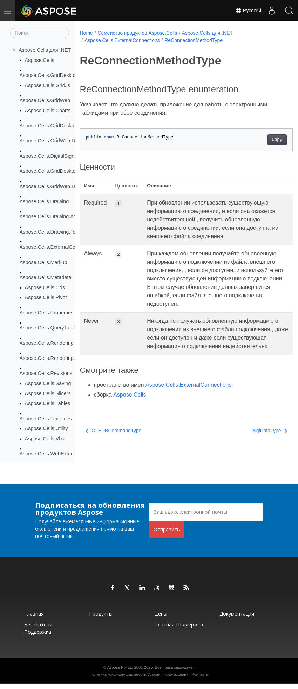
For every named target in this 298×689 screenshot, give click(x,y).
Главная (34, 618)
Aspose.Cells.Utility (46, 429)
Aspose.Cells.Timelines (46, 418)
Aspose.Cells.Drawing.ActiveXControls (63, 217)
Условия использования (169, 679)
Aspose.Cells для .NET (45, 50)
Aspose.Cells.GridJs (47, 85)
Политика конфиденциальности (117, 679)
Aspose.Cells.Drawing (44, 202)
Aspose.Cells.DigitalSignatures (54, 156)
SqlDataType (255, 447)
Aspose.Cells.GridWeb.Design (53, 186)
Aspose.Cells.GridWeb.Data (51, 141)
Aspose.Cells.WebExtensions (53, 454)
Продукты (101, 618)
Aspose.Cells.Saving (48, 383)
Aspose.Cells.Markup (43, 262)
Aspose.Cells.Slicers (48, 393)
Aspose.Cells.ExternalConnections (58, 247)
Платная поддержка (178, 629)
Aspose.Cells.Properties (47, 313)
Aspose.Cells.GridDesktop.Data (55, 126)
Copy (262, 139)
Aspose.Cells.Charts (47, 110)
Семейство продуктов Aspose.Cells (137, 33)
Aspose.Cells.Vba (45, 439)
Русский (248, 10)
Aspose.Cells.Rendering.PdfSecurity (60, 358)
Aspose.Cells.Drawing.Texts (51, 232)
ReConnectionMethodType (193, 40)
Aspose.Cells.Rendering (47, 343)
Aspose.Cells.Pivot (46, 297)
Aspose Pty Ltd (120, 672)
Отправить (167, 534)
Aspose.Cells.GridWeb (45, 101)
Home (86, 33)
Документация (236, 618)
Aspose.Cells (39, 60)
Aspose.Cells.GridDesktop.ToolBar (58, 171)
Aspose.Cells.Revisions (46, 373)
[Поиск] (39, 33)
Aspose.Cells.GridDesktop (49, 75)
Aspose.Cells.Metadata (46, 277)
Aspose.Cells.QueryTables (49, 328)
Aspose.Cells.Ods (45, 288)
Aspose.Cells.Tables (47, 403)
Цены (160, 618)
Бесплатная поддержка (38, 633)
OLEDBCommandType (114, 447)
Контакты (200, 679)
